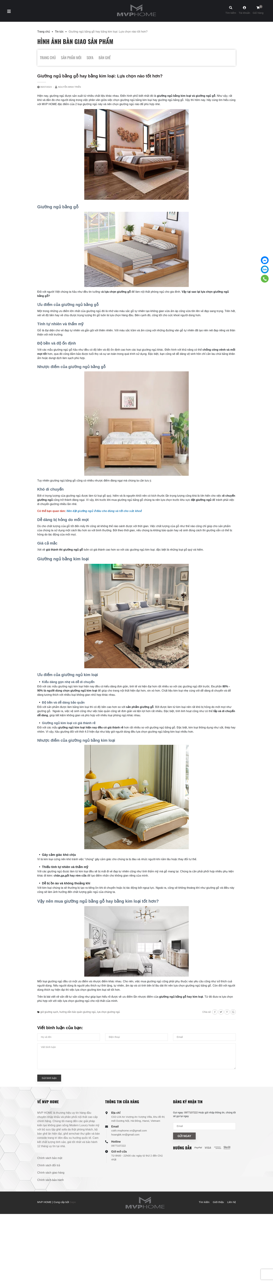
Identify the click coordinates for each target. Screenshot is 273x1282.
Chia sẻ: (206, 1012)
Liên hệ (231, 1202)
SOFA (90, 57)
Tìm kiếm (204, 1202)
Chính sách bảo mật (49, 1158)
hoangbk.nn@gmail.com (125, 1134)
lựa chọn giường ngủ (108, 1012)
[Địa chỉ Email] (204, 1126)
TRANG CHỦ (48, 57)
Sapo (73, 1202)
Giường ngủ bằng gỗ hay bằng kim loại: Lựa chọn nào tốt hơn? (100, 76)
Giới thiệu (218, 1202)
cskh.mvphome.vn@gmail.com (129, 1130)
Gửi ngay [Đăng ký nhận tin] (184, 1136)
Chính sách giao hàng (50, 1172)
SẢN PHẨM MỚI (71, 57)
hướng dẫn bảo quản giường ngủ (78, 1012)
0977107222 (118, 1145)
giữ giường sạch (49, 1012)
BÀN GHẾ (105, 57)
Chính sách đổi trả (48, 1165)
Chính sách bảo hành (50, 1179)
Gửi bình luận (49, 1078)
